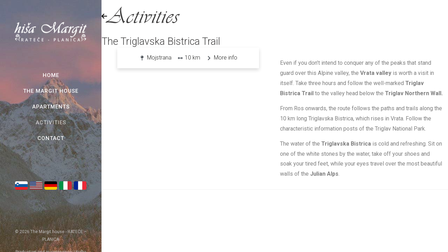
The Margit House (50, 91)
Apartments (51, 107)
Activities (51, 122)
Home (51, 75)
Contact (50, 138)
